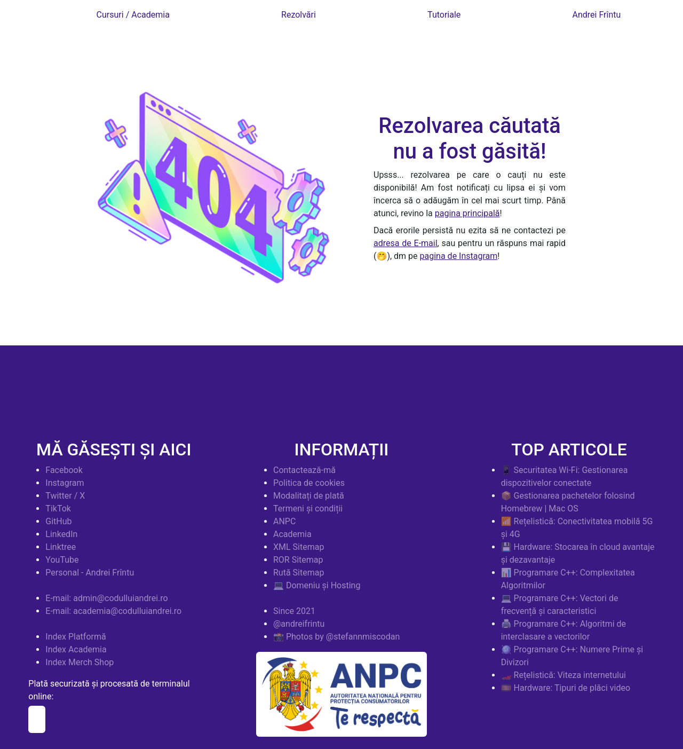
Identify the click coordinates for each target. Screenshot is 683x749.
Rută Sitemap (298, 572)
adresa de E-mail (406, 243)
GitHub (58, 521)
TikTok (58, 508)
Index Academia (75, 649)
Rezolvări (298, 15)
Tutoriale (443, 15)
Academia (292, 534)
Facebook (63, 470)
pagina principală (467, 213)
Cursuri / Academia (133, 15)
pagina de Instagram (459, 256)
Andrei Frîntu (597, 15)
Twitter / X (65, 496)
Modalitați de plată (308, 496)
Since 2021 (294, 611)
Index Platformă (75, 637)
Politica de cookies (309, 483)
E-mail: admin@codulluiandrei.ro (106, 598)
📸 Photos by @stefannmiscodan (336, 637)
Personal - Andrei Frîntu (89, 572)
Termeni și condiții (308, 508)
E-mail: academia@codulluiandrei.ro (113, 611)
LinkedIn (61, 534)
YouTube (61, 560)
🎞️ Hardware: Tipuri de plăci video (565, 688)
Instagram (64, 483)
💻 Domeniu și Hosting (316, 585)
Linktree (60, 547)
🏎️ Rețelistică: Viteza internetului (563, 675)
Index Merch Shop (79, 662)
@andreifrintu (298, 624)
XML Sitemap (298, 547)
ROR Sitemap (298, 560)
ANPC (284, 521)
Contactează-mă (304, 470)
